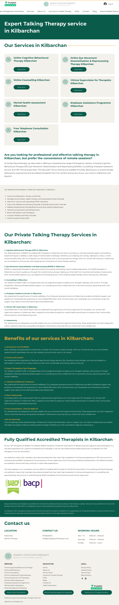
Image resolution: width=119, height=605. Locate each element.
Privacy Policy (86, 567)
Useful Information (50, 585)
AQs (45, 578)
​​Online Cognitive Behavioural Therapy (18, 567)
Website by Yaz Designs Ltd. (13, 601)
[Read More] (22, 69)
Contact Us (47, 583)
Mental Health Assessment (14, 580)
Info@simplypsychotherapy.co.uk (55, 539)
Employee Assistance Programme (16, 583)
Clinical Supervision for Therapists (16, 578)
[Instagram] (85, 578)
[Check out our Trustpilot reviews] (96, 592)
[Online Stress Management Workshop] (58, 592)
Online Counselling (11, 572)
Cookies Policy (86, 570)
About (45, 570)
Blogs (45, 580)
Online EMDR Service (12, 570)
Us (48, 570)
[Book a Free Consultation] (16, 592)
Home (45, 567)
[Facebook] (82, 578)
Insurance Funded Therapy (53, 575)
